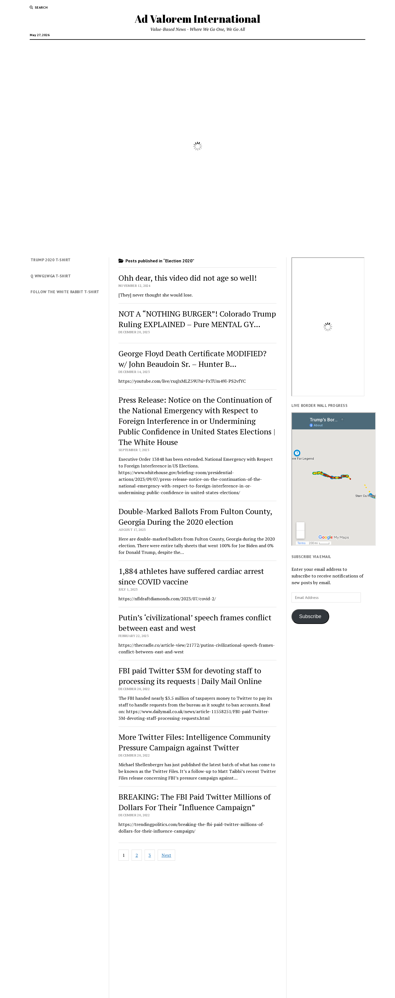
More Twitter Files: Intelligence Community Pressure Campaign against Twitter (194, 742)
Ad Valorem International (197, 19)
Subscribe (310, 616)
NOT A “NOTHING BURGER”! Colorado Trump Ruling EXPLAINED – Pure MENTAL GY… (197, 318)
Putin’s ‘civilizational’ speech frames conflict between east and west (195, 622)
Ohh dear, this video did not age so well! (188, 278)
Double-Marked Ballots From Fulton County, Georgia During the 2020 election (195, 516)
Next (166, 855)
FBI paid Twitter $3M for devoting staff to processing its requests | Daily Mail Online (190, 675)
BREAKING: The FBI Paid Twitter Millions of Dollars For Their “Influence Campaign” (195, 802)
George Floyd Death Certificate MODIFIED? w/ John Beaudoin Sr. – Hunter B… (192, 358)
